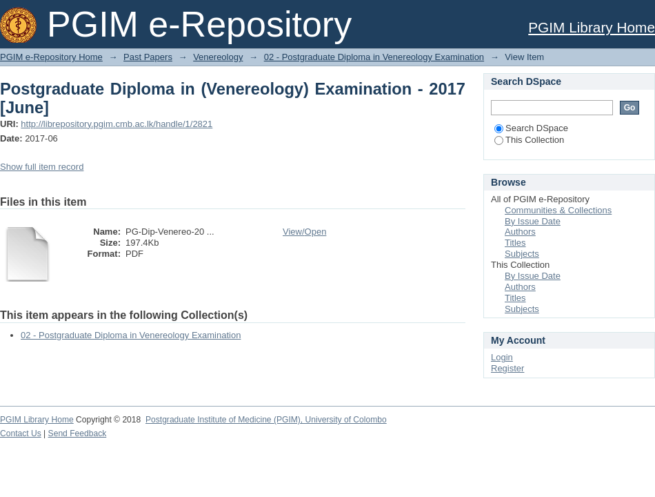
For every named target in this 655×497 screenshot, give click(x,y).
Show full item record (41, 167)
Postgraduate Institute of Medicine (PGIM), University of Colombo (266, 420)
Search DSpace (531, 128)
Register (507, 368)
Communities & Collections (558, 210)
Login (502, 357)
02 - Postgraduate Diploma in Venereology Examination (374, 57)
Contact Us (20, 433)
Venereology (218, 57)
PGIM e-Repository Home (51, 57)
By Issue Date (533, 221)
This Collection (529, 140)
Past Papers (147, 57)
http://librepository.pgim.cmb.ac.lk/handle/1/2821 (116, 124)
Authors (520, 231)
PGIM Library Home (591, 27)
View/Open (304, 231)
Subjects (522, 253)
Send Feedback (77, 433)
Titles (515, 242)
